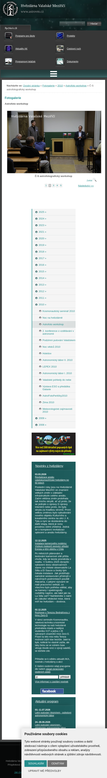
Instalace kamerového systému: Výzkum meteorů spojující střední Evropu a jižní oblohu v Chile (52, 546)
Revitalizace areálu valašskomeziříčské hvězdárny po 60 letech (52, 480)
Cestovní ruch (74, 48)
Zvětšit (92, 181)
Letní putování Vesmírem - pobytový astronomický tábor (53, 714)
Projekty (71, 36)
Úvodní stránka (31, 85)
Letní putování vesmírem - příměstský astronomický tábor (50, 726)
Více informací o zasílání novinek (51, 681)
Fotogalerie (48, 85)
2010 (60, 85)
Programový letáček (25, 61)
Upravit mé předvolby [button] (44, 770)
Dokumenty (72, 61)
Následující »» (86, 185)
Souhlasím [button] (36, 763)
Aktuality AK (21, 48)
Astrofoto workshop (76, 85)
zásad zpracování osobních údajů (49, 670)
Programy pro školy (25, 36)
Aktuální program (47, 701)
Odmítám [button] (57, 763)
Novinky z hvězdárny (49, 466)
